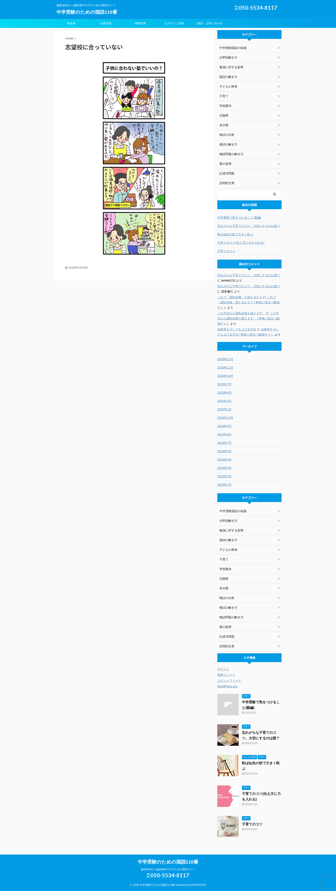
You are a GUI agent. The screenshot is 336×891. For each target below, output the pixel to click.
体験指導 (140, 23)
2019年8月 (224, 434)
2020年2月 (224, 401)
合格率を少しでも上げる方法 (236, 329)
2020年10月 (225, 376)
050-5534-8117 (256, 7)
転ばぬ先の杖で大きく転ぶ (235, 234)
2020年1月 (224, 409)
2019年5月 (224, 451)
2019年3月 (224, 468)
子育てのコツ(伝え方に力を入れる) (240, 242)
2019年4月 (224, 459)
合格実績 (105, 23)
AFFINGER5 (198, 884)
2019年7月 (224, 443)
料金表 (71, 23)
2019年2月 (224, 476)
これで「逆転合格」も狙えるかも (239, 297)
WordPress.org (227, 686)
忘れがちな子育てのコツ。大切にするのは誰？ (248, 226)
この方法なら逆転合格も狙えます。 (241, 313)
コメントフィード (229, 680)
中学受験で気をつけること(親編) (239, 217)
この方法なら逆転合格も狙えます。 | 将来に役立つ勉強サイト (248, 318)
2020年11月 (225, 367)
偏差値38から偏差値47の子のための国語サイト (168, 869)
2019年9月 (224, 426)
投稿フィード (226, 674)
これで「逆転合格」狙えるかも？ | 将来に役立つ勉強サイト (248, 302)
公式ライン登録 (174, 23)
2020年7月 (224, 384)
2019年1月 (224, 484)
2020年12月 (225, 359)
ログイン (223, 669)
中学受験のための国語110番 (87, 12)
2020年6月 (224, 392)
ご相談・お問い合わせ (209, 23)
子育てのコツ (226, 251)
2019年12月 (225, 417)
